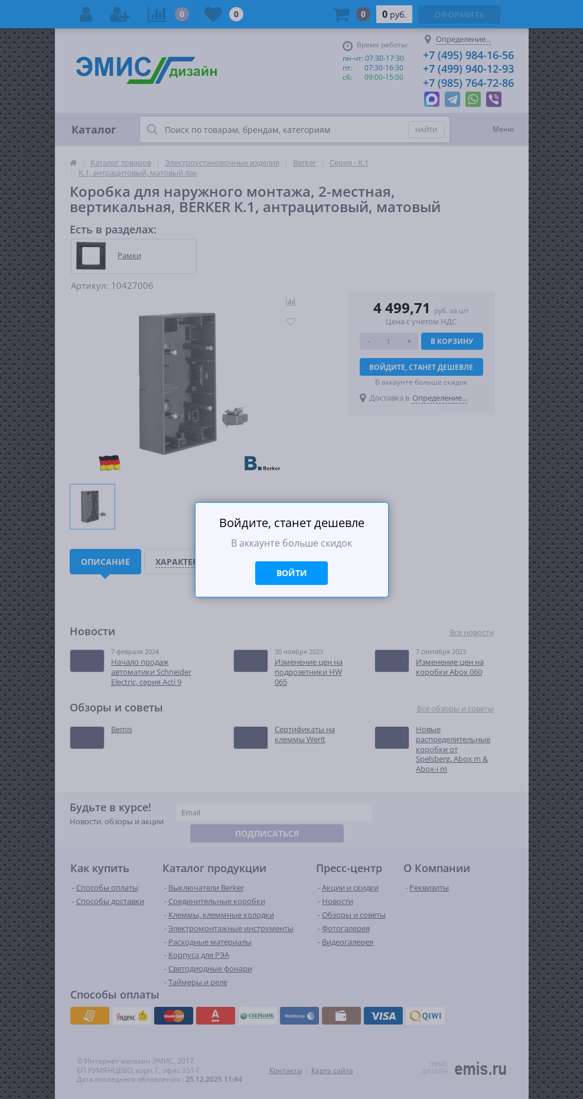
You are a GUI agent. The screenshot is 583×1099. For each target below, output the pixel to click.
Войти (291, 572)
